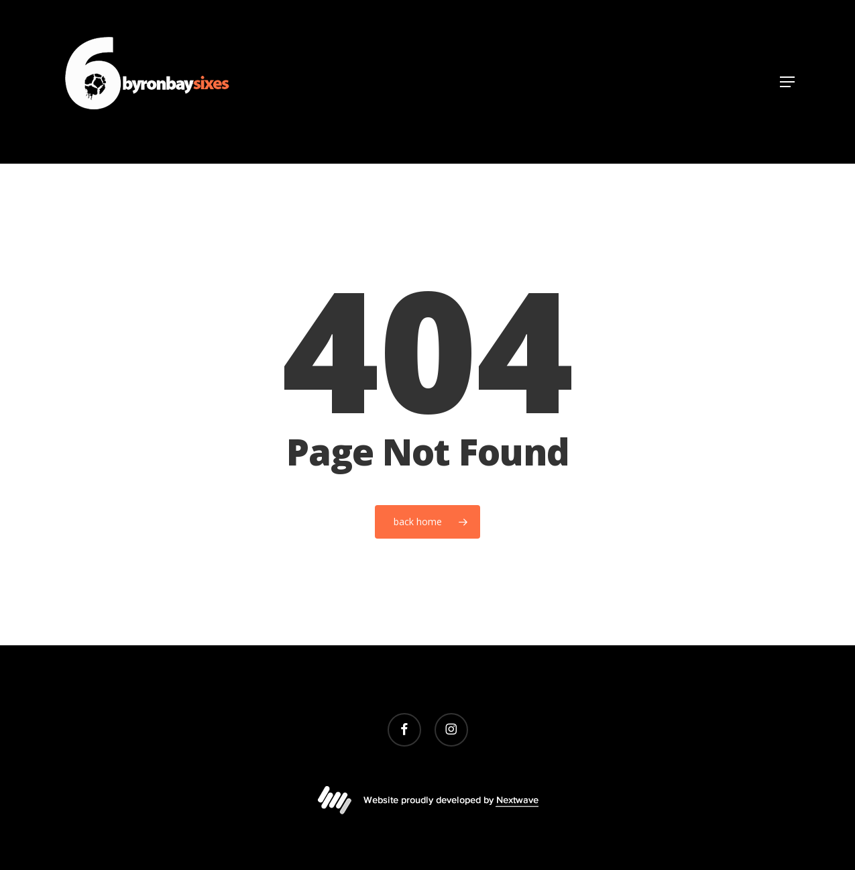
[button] (787, 82)
